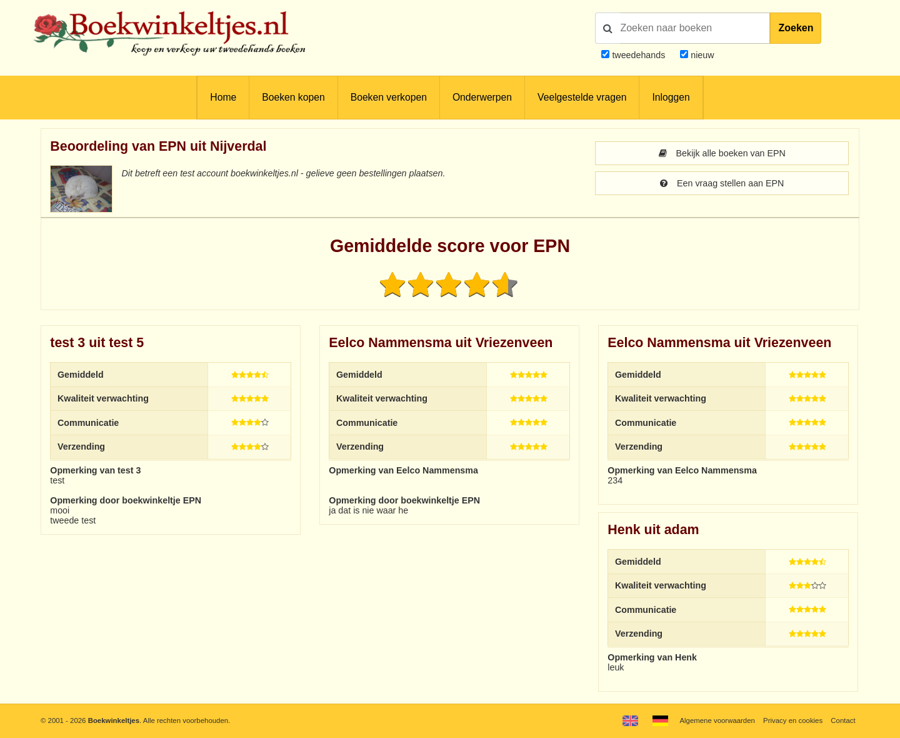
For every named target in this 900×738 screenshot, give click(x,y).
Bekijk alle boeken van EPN (722, 153)
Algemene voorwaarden (716, 720)
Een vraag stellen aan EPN (722, 183)
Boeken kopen (293, 97)
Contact (843, 720)
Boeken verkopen (389, 97)
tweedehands (638, 55)
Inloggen (670, 97)
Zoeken (795, 28)
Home (223, 97)
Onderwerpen (482, 97)
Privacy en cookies (792, 720)
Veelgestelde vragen (582, 97)
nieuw (701, 55)
